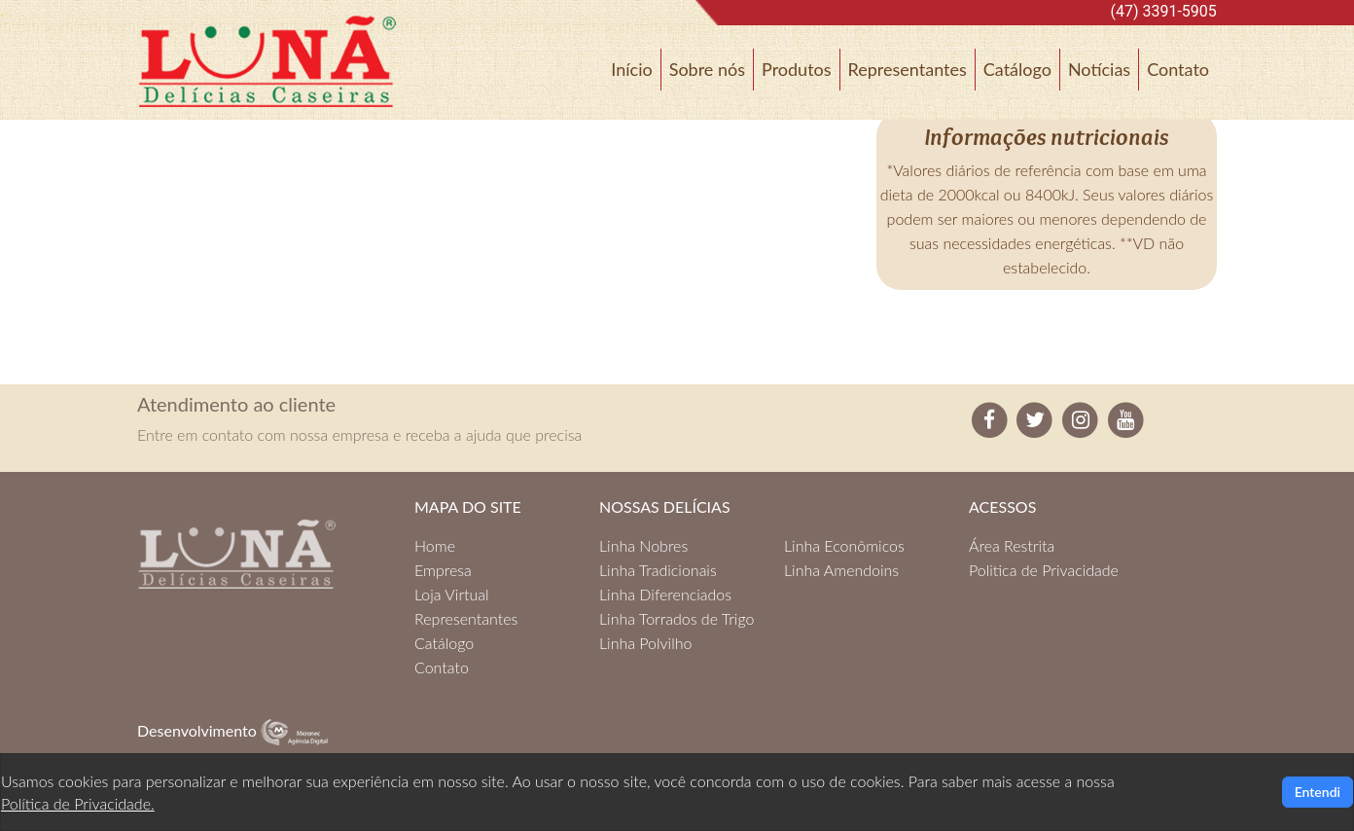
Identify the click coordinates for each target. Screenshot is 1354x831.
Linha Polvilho (645, 642)
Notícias (1099, 69)
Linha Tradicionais (658, 569)
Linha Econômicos (844, 545)
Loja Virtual (451, 594)
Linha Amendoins (841, 569)
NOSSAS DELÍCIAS (664, 506)
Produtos (797, 69)
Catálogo (1017, 69)
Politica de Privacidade (1044, 569)
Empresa (443, 569)
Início (631, 69)
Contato (1178, 69)
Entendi (1317, 791)
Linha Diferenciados (665, 594)
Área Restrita (1011, 545)
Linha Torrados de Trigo (676, 618)
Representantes (907, 69)
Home (434, 545)
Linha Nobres (643, 545)
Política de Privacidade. (78, 803)
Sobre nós (707, 69)
